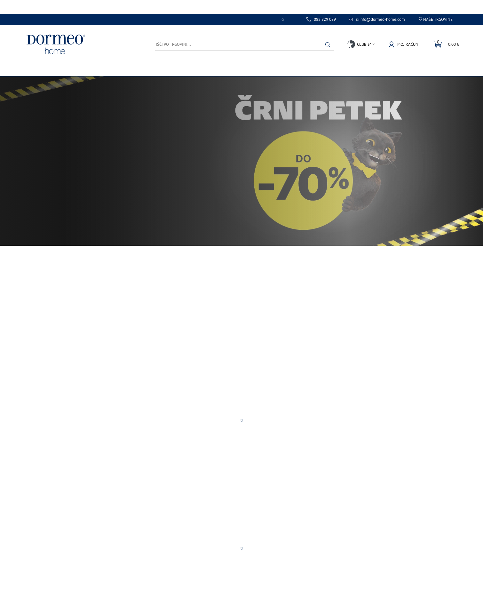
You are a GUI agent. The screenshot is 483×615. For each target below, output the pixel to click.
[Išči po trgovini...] (244, 44)
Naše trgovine (438, 19)
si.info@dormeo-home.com (380, 19)
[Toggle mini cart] (443, 44)
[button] (328, 45)
